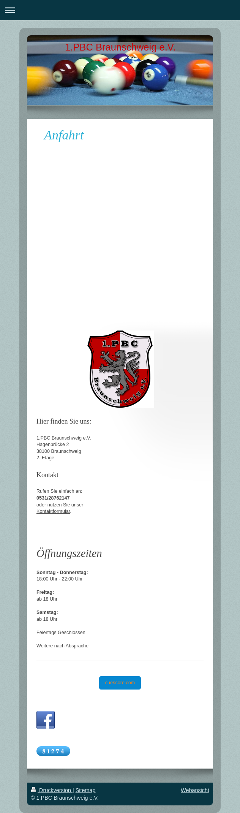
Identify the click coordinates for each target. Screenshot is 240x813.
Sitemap (86, 790)
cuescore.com (120, 682)
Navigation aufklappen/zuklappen (120, 10)
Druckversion (52, 790)
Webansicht (195, 790)
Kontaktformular (53, 511)
